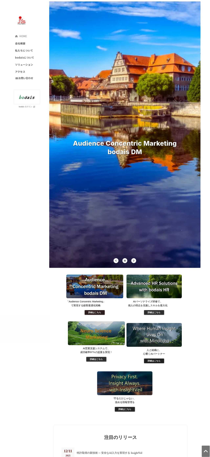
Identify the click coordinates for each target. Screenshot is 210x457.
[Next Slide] (133, 285)
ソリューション (24, 64)
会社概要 (20, 43)
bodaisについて (24, 57)
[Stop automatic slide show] (124, 285)
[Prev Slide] (116, 285)
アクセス (20, 71)
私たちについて (24, 50)
